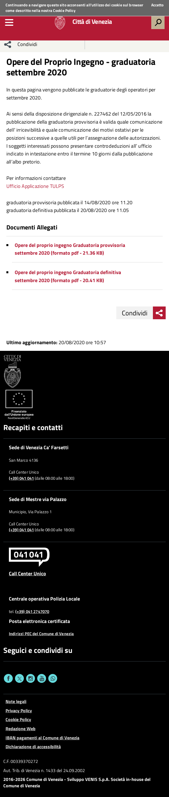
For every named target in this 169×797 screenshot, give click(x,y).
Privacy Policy (19, 710)
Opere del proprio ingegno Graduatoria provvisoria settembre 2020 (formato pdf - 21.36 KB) (70, 249)
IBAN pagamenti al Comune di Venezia (42, 737)
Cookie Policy (64, 10)
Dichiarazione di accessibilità (33, 746)
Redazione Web (21, 728)
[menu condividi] (7, 44)
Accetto (157, 5)
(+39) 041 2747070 (32, 612)
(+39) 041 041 (21, 478)
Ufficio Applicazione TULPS (35, 186)
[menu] (9, 22)
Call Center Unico (27, 573)
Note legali (16, 701)
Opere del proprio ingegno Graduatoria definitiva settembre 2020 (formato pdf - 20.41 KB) (68, 276)
